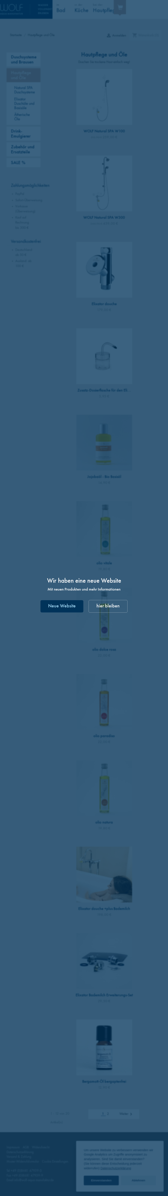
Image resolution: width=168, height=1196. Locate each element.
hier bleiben (108, 606)
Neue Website (62, 606)
